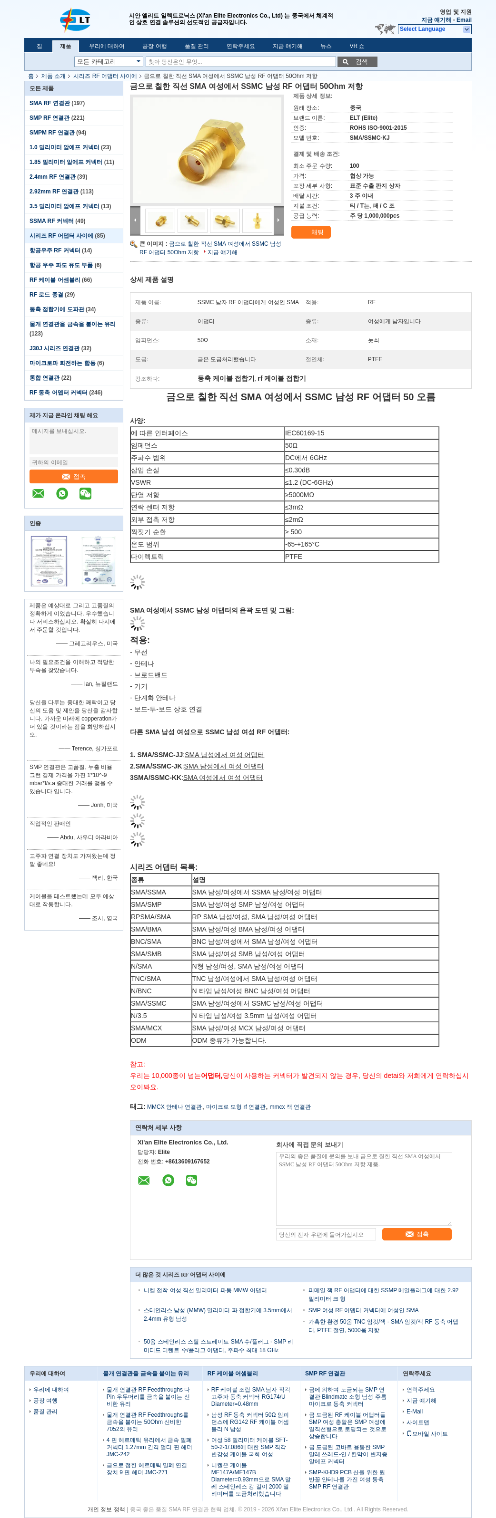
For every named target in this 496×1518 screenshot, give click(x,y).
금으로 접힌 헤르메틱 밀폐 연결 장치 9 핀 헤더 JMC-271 (147, 1469)
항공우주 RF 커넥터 (55, 250)
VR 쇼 (357, 46)
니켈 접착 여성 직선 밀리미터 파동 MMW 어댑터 (205, 1290)
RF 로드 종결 (46, 294)
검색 (362, 61)
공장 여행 (154, 46)
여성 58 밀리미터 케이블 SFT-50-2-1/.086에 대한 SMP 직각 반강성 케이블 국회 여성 (249, 1447)
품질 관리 (197, 46)
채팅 (312, 232)
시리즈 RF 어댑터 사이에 (105, 76)
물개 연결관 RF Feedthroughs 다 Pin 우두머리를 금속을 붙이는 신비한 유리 (148, 1396)
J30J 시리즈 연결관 (54, 348)
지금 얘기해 (436, 20)
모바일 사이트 (427, 1434)
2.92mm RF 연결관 (54, 191)
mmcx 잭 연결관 (290, 1107)
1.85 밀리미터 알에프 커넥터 (66, 162)
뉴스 (326, 46)
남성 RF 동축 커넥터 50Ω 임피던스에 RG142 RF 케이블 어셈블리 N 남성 (250, 1422)
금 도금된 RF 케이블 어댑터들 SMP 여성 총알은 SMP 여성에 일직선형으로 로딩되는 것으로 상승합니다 (348, 1426)
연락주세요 (241, 46)
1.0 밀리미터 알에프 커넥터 (64, 147)
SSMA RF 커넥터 (52, 221)
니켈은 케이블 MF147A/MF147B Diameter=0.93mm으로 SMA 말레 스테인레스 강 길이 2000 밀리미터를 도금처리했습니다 (251, 1479)
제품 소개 (53, 76)
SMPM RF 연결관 (52, 132)
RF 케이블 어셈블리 (55, 280)
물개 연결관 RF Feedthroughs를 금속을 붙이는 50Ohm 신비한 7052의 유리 (147, 1422)
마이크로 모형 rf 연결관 (236, 1107)
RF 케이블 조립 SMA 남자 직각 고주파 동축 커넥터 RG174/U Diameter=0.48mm (250, 1396)
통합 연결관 (45, 378)
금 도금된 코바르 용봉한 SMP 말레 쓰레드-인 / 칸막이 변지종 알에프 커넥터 (348, 1454)
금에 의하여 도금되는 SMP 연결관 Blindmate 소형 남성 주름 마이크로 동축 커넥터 (348, 1396)
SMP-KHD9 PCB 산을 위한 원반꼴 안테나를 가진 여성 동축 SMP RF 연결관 (347, 1479)
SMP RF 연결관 (49, 118)
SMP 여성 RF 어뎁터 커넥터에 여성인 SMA (363, 1310)
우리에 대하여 (107, 46)
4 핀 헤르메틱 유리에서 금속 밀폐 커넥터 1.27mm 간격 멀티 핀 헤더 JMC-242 (149, 1447)
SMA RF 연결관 (50, 103)
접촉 (74, 476)
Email (464, 20)
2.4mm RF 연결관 (53, 176)
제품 (65, 46)
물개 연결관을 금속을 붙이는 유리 (73, 324)
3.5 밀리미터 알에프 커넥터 (64, 206)
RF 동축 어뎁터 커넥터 (59, 392)
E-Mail (415, 1411)
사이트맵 (418, 1422)
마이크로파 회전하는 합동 (63, 363)
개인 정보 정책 (106, 1509)
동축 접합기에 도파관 (57, 309)
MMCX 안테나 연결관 (174, 1107)
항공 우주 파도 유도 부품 (61, 265)
